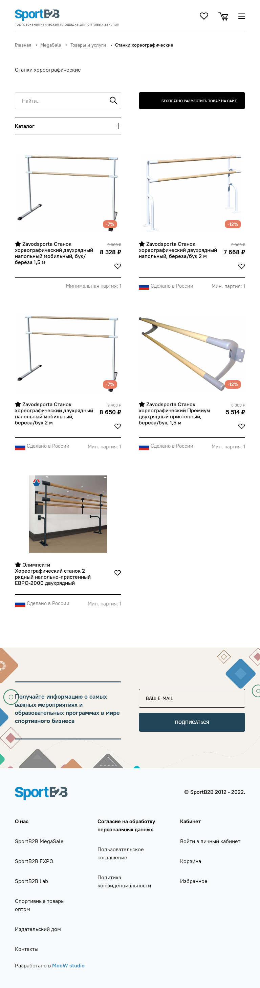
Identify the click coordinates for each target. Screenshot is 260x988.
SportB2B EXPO (34, 861)
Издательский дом (38, 929)
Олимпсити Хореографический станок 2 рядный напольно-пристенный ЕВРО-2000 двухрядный (53, 574)
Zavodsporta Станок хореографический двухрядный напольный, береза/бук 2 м (178, 250)
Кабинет (190, 821)
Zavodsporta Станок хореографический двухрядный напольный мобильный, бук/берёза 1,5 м (54, 253)
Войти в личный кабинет (210, 841)
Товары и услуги (88, 45)
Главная (23, 45)
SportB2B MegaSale (39, 841)
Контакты (26, 948)
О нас (21, 821)
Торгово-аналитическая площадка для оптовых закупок (67, 24)
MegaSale (50, 45)
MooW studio (68, 965)
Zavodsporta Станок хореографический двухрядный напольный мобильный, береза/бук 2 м (54, 413)
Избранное (194, 881)
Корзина (190, 861)
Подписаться (192, 722)
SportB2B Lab (31, 881)
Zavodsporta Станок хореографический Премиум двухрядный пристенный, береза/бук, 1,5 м (175, 413)
